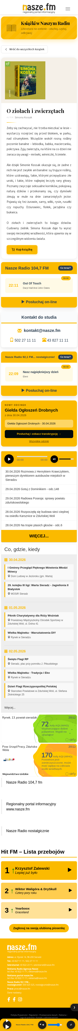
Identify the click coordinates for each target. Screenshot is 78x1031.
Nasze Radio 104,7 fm (24, 782)
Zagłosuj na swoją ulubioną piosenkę (39, 928)
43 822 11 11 (21, 971)
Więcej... (39, 536)
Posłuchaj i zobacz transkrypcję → (39, 433)
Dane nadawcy (14, 992)
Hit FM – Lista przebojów (32, 852)
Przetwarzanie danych (49, 1015)
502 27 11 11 (25, 340)
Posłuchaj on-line (39, 302)
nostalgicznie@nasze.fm (47, 984)
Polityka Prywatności (19, 1015)
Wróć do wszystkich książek (24, 49)
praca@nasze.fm (22, 988)
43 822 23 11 (26, 964)
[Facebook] (8, 999)
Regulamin (33, 1015)
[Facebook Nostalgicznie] (14, 999)
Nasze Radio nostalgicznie (27, 831)
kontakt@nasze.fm (42, 330)
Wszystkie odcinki (39, 441)
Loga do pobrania (27, 1017)
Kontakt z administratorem (47, 1017)
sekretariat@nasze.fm (43, 964)
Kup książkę (22, 249)
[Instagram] (20, 999)
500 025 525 (29, 984)
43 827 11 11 (57, 340)
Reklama (62, 1015)
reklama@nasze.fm (37, 971)
